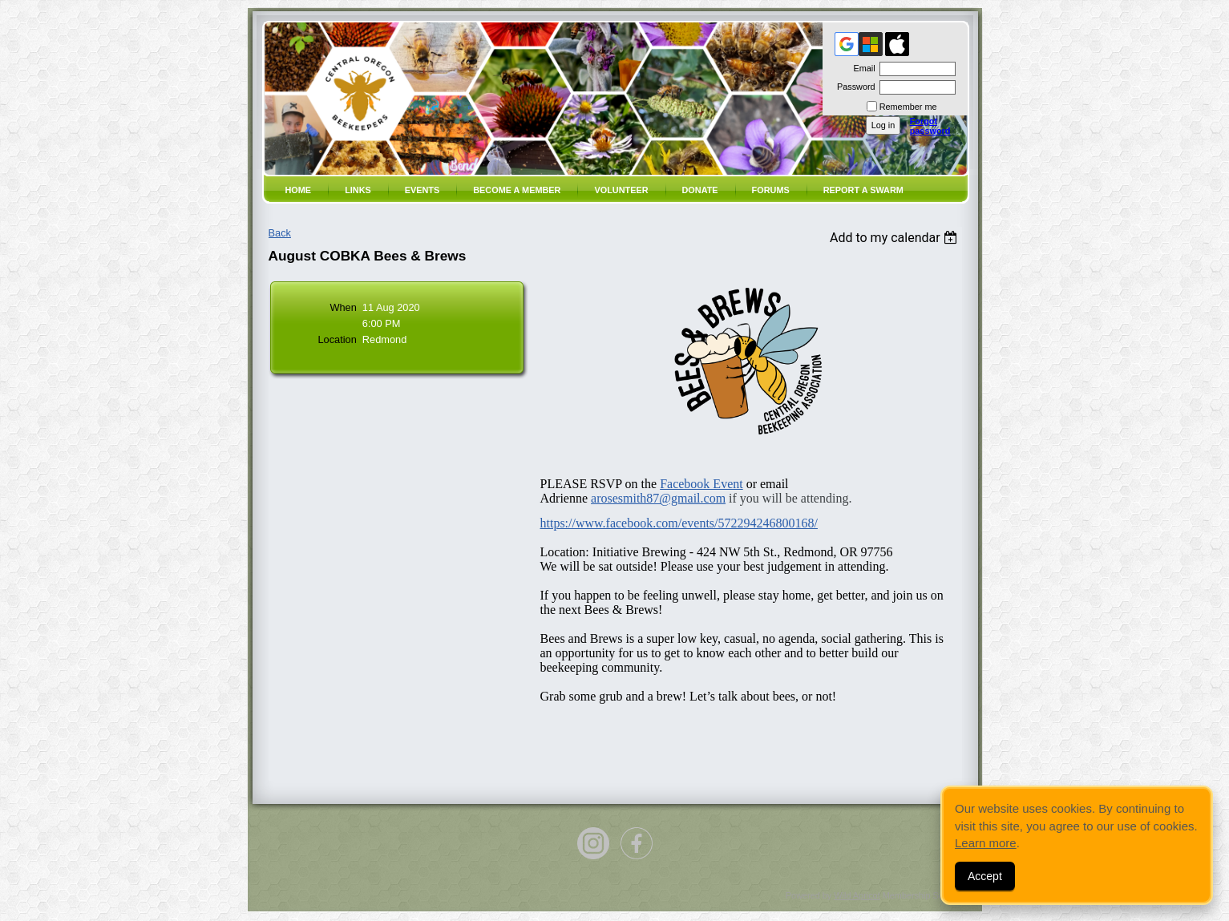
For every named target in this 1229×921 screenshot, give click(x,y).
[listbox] (896, 238)
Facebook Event (701, 484)
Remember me (908, 106)
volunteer (621, 190)
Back (280, 233)
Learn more (986, 843)
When (342, 307)
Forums (771, 190)
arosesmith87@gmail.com (658, 498)
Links (358, 190)
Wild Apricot (856, 895)
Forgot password (930, 125)
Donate (700, 190)
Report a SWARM (863, 190)
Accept (985, 876)
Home (298, 190)
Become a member (516, 190)
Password (853, 86)
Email (861, 68)
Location (336, 339)
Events (422, 190)
